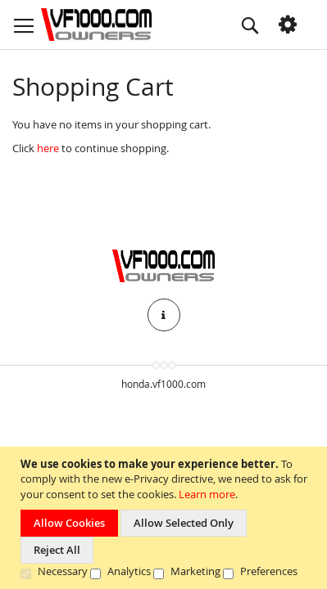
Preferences (268, 571)
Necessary (63, 571)
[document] (165, 517)
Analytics (129, 571)
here (48, 148)
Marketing (195, 571)
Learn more (207, 494)
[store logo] (96, 24)
